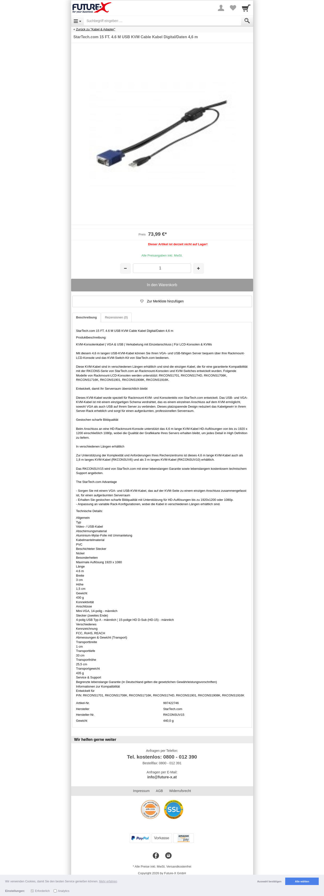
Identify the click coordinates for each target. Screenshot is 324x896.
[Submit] (247, 21)
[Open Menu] (77, 20)
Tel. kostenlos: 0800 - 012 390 (162, 756)
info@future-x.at (162, 777)
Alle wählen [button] (302, 881)
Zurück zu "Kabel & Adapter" (95, 29)
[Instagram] (168, 856)
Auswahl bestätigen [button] (269, 881)
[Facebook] (156, 856)
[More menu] (221, 8)
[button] (162, 301)
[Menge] (162, 268)
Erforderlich (42, 891)
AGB (159, 791)
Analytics (63, 891)
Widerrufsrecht (180, 791)
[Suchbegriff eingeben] (162, 20)
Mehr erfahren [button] (108, 881)
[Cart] (246, 8)
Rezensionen (116, 317)
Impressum (141, 791)
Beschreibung (86, 317)
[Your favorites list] (233, 8)
